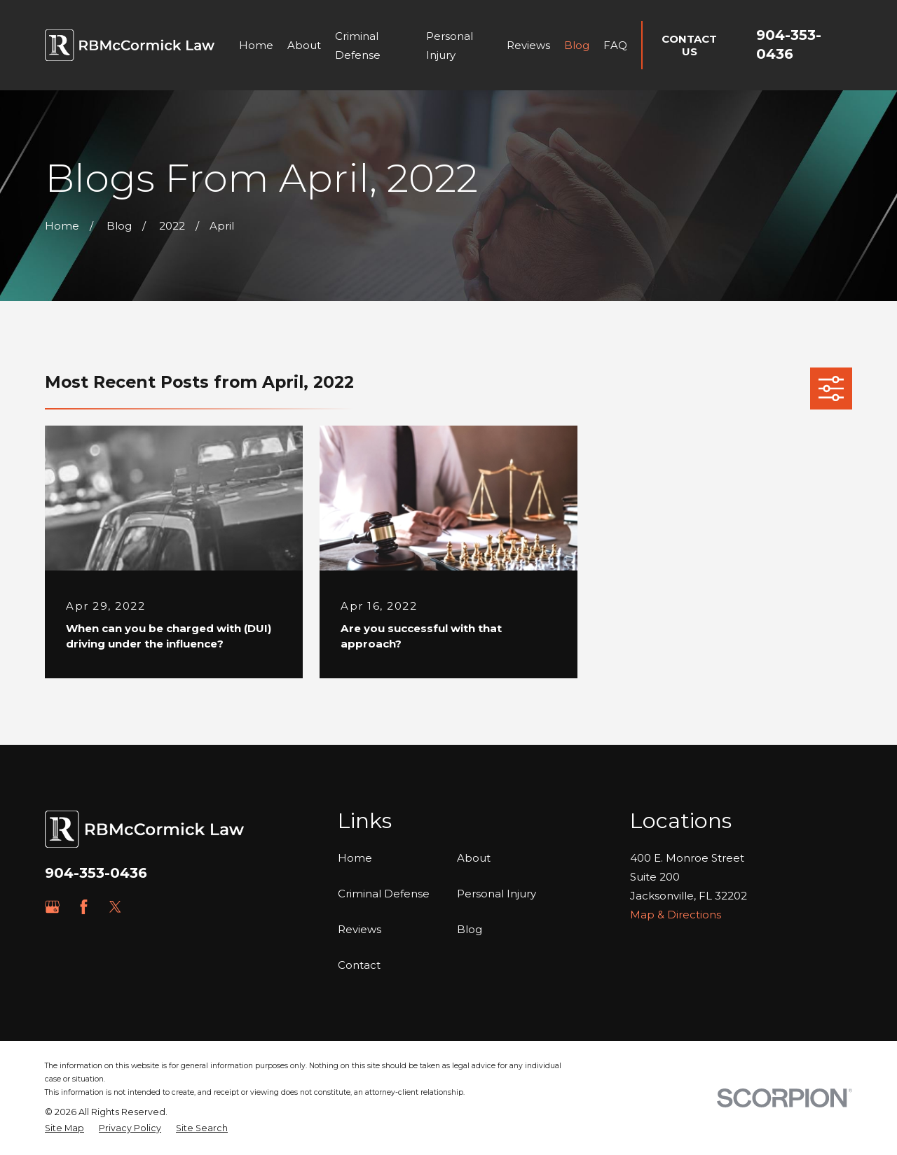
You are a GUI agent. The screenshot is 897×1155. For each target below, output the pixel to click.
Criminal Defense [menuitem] (358, 45)
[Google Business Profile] (52, 906)
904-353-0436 (96, 872)
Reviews (359, 929)
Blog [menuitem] (576, 45)
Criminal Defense (384, 893)
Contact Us (689, 45)
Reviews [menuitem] (528, 45)
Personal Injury (496, 893)
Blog (469, 929)
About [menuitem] (304, 45)
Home (355, 857)
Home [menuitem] (256, 45)
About (474, 857)
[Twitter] (115, 906)
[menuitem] (64, 1129)
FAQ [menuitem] (615, 45)
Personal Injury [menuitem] (449, 45)
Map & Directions (675, 914)
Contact (359, 965)
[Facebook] (83, 906)
